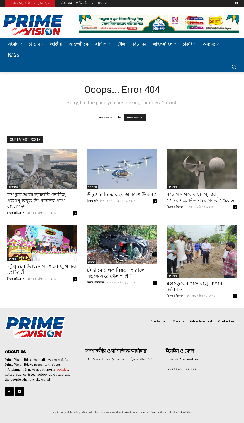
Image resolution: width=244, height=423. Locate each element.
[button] (233, 66)
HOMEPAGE (134, 117)
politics (62, 369)
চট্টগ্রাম (91, 262)
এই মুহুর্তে (13, 186)
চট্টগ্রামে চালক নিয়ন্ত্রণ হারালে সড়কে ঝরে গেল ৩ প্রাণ (116, 273)
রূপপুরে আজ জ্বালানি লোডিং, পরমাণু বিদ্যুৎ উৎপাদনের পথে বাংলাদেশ (36, 200)
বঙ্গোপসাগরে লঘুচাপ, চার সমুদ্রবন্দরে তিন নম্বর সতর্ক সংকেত (200, 197)
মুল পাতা (92, 186)
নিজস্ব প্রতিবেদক (15, 213)
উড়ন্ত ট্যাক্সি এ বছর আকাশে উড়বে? (121, 194)
